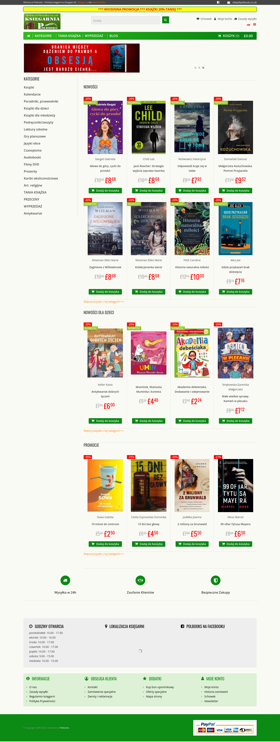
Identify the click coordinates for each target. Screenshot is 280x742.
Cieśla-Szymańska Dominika (148, 517)
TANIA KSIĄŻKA (35, 193)
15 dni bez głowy (148, 524)
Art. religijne (33, 186)
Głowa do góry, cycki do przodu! (105, 169)
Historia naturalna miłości (192, 268)
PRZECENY (31, 200)
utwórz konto (98, 2)
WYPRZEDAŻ (33, 207)
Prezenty (30, 172)
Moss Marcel (235, 517)
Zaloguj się (82, 2)
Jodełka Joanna (192, 517)
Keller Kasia (105, 385)
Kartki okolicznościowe (41, 179)
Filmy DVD (31, 165)
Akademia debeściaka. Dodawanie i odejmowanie (192, 389)
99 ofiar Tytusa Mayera (235, 524)
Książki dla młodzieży (39, 116)
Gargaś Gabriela (105, 159)
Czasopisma (33, 151)
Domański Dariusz (235, 159)
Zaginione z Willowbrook (105, 268)
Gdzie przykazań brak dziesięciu (235, 270)
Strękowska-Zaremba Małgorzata (235, 387)
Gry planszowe (35, 137)
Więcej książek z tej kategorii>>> (104, 302)
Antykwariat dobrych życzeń (105, 394)
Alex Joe (236, 261)
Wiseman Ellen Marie (105, 261)
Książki (29, 88)
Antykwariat (33, 214)
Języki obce (32, 144)
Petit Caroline (192, 261)
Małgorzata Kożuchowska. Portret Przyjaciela (236, 169)
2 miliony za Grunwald (192, 524)
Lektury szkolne (35, 130)
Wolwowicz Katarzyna (192, 159)
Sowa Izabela (105, 517)
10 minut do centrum (105, 524)
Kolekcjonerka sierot (148, 268)
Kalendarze (32, 95)
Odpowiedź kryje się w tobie (192, 169)
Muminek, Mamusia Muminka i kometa (149, 389)
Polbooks (64, 728)
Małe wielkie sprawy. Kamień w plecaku (235, 399)
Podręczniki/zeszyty (38, 123)
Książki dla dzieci (36, 109)
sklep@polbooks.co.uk (245, 2)
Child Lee (149, 159)
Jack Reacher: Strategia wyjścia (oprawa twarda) (149, 169)
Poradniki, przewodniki (41, 102)
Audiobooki (32, 158)
